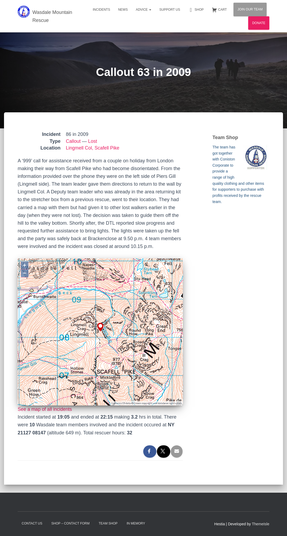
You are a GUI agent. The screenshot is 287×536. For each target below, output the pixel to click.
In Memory (136, 523)
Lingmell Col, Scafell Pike (93, 148)
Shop (196, 10)
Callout (73, 141)
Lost (92, 141)
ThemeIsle (260, 524)
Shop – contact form (70, 523)
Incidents (101, 10)
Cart (219, 10)
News (123, 10)
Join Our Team (250, 9)
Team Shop (108, 523)
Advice (143, 10)
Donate (258, 23)
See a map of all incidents (45, 409)
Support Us (169, 10)
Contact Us (32, 523)
